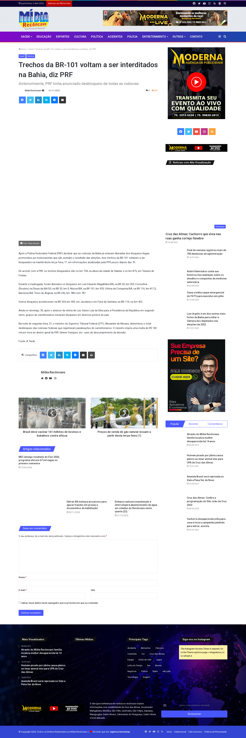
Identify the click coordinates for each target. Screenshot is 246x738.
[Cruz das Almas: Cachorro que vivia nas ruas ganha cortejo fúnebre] (197, 199)
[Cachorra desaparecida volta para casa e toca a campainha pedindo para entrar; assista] (175, 526)
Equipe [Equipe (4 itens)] (130, 660)
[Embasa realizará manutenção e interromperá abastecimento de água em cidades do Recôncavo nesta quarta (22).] (136, 476)
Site (93, 590)
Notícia (30, 56)
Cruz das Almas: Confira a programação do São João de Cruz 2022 (207, 501)
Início (22, 49)
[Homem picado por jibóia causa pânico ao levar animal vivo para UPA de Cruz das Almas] (175, 463)
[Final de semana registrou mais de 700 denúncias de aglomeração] (175, 257)
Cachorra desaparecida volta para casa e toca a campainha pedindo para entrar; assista (206, 522)
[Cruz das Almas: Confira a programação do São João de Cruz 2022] (175, 505)
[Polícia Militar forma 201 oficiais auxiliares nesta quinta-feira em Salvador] (79, 686)
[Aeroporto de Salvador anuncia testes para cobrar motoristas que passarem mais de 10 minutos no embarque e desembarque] (112, 686)
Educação (44, 36)
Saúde (25, 36)
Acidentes (115, 36)
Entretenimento (154, 36)
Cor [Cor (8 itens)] (143, 654)
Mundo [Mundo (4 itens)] (158, 665)
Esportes (62, 36)
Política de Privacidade (215, 731)
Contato (196, 36)
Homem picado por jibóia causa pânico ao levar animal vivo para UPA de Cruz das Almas (205, 459)
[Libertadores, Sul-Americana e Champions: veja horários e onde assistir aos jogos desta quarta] (96, 652)
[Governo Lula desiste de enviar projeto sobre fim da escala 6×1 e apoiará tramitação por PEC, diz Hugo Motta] (112, 652)
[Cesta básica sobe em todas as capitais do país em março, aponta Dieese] (79, 669)
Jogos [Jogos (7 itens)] (159, 660)
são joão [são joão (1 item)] (166, 671)
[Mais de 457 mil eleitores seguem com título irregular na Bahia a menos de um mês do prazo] (112, 669)
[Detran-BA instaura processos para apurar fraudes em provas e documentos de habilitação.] (88, 476)
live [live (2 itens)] (148, 665)
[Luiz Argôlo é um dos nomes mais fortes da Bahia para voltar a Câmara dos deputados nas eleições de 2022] (175, 321)
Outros (178, 36)
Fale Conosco (195, 731)
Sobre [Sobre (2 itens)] (155, 671)
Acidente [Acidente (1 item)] (131, 648)
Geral (30, 49)
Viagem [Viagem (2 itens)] (146, 677)
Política (97, 36)
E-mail (23, 590)
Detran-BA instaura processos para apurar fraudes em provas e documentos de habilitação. (87, 505)
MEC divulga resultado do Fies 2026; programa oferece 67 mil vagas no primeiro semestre (39, 460)
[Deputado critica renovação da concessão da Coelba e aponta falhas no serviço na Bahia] (96, 669)
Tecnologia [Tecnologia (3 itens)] (132, 677)
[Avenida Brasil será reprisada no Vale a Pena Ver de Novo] (175, 484)
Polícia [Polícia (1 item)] (144, 671)
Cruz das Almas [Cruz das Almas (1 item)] (157, 654)
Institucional (180, 731)
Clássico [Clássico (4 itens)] (159, 648)
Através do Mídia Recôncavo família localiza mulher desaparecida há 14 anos (203, 438)
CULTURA (80, 36)
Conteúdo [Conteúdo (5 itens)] (132, 654)
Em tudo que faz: (111, 731)
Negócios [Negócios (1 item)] (131, 671)
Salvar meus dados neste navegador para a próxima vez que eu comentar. (60, 603)
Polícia (132, 36)
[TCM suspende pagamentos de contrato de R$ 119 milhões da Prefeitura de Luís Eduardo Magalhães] (79, 652)
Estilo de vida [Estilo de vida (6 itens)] (145, 660)
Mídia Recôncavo (33, 90)
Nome (22, 577)
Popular (174, 423)
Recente (193, 423)
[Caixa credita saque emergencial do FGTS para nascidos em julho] (175, 300)
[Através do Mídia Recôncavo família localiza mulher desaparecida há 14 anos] (175, 441)
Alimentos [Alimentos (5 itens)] (146, 648)
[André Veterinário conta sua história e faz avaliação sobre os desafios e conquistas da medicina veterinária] (175, 279)
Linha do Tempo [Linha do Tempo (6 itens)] (134, 665)
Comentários (215, 423)
